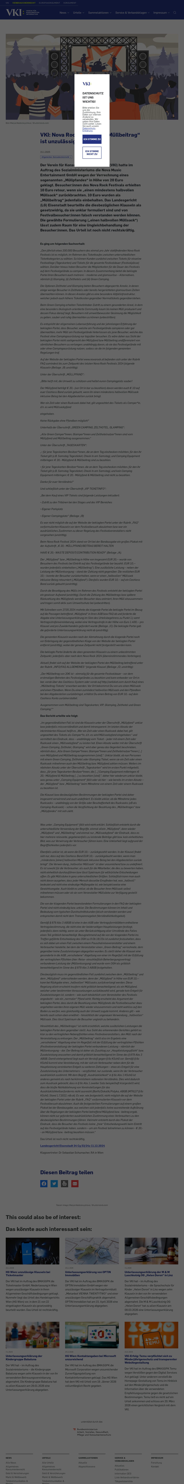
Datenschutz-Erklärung (89, 129)
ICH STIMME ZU (92, 139)
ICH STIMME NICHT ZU (92, 153)
